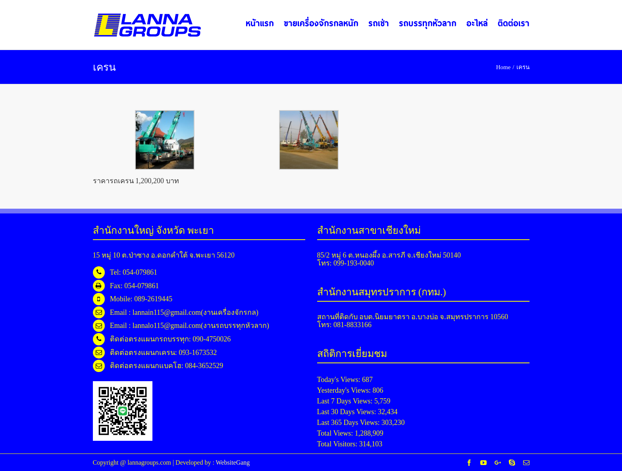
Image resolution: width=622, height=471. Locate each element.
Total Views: (336, 433)
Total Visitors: (338, 444)
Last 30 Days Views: (347, 412)
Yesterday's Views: (345, 390)
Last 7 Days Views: (346, 401)
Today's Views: (339, 380)
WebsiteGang (233, 462)
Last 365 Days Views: (349, 422)
